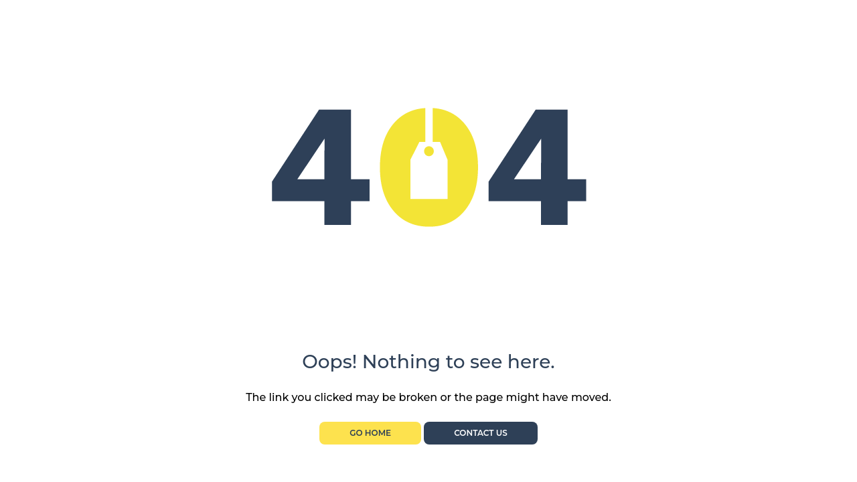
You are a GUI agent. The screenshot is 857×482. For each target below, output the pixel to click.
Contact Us (481, 433)
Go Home (370, 433)
